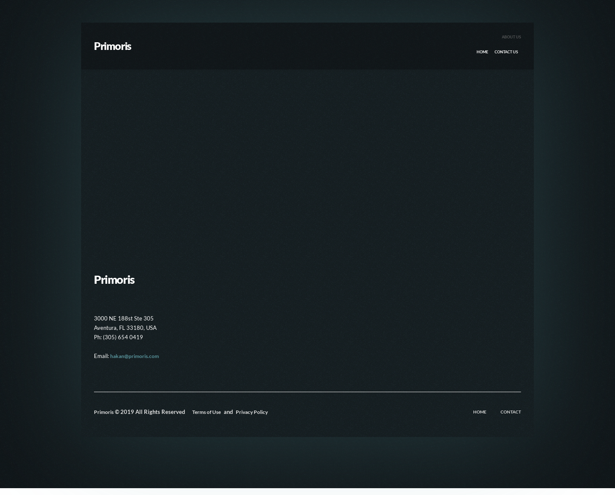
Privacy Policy (271, 418)
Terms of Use (222, 418)
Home (474, 55)
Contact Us (503, 55)
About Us (510, 39)
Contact (511, 418)
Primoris (104, 418)
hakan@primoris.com (136, 362)
